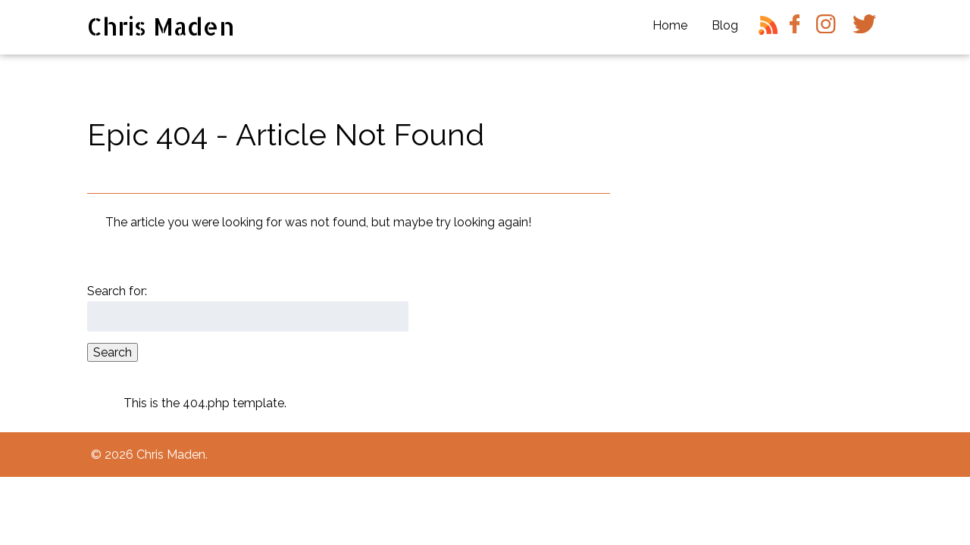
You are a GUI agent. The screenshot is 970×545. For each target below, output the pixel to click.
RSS (771, 31)
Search (112, 352)
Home (669, 25)
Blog (725, 25)
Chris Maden (161, 26)
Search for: (117, 291)
